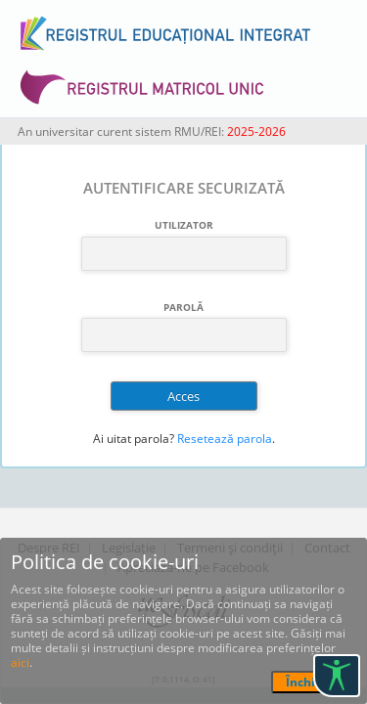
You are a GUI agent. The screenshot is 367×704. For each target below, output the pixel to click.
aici (20, 662)
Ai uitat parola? (133, 438)
